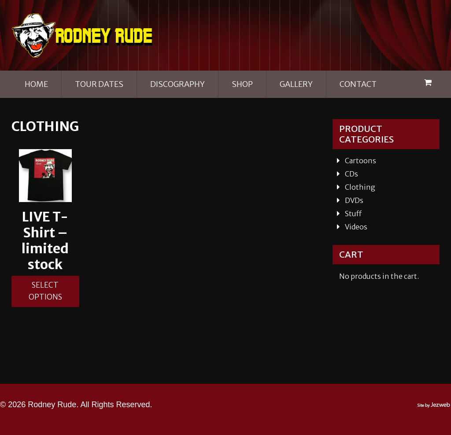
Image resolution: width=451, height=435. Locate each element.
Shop (242, 84)
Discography (177, 84)
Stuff (353, 213)
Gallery (296, 84)
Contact (358, 84)
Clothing (360, 187)
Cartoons (360, 160)
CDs (351, 173)
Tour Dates (99, 84)
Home (36, 84)
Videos (356, 226)
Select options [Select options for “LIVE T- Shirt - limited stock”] (45, 292)
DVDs (354, 200)
